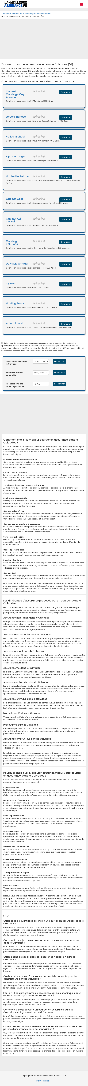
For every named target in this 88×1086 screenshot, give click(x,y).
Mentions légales (44, 1081)
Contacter (65, 92)
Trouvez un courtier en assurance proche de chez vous (26, 13)
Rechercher (59, 361)
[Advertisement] (44, 38)
